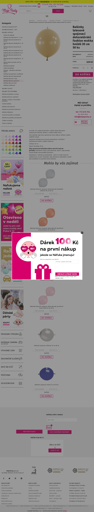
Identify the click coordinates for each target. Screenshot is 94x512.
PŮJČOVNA (12, 375)
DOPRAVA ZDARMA (12, 342)
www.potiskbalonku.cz (39, 508)
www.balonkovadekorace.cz (77, 506)
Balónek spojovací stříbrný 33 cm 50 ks (46, 345)
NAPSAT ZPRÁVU (84, 122)
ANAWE (65, 511)
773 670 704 (47, 4)
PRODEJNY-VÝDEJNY (12, 334)
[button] (46, 200)
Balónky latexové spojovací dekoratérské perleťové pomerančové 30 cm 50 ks (46, 229)
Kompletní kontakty (34, 485)
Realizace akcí (33, 498)
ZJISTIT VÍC (55, 450)
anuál (58, 496)
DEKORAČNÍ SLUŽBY (12, 359)
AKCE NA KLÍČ (12, 367)
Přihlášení (67, 6)
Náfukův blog (29, 432)
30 (49, 2)
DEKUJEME (44, 2)
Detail (54, 193)
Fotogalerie (52, 501)
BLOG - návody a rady (55, 498)
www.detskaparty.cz (60, 506)
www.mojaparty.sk (26, 506)
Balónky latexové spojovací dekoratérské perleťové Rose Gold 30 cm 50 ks (46, 307)
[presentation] (66, 268)
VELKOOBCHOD (12, 383)
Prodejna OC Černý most (77, 501)
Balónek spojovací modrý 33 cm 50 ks (47, 385)
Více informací (77, 87)
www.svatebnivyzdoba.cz (42, 506)
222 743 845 (58, 4)
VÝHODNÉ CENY (12, 350)
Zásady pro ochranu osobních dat (11, 493)
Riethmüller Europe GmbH (81, 94)
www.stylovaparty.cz (55, 508)
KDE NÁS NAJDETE (74, 483)
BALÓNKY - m (53, 496)
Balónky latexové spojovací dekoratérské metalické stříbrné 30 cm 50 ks (46, 190)
